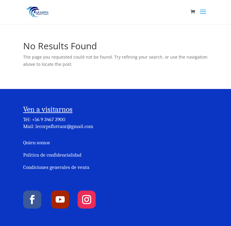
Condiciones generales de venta (56, 167)
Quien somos (36, 142)
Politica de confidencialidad (52, 155)
